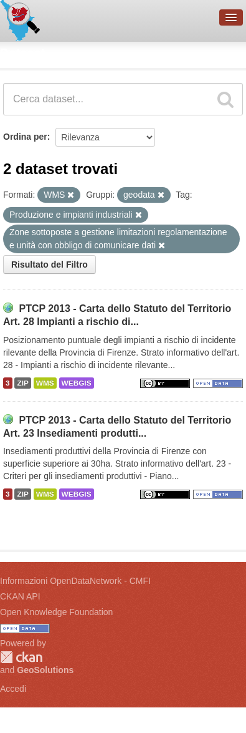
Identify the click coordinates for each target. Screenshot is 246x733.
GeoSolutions (45, 670)
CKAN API (20, 596)
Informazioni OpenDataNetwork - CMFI (75, 581)
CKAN (21, 657)
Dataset (22, 53)
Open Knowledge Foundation (56, 612)
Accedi (13, 689)
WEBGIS (77, 383)
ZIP (22, 383)
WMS (45, 383)
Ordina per (25, 137)
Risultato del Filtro (49, 264)
